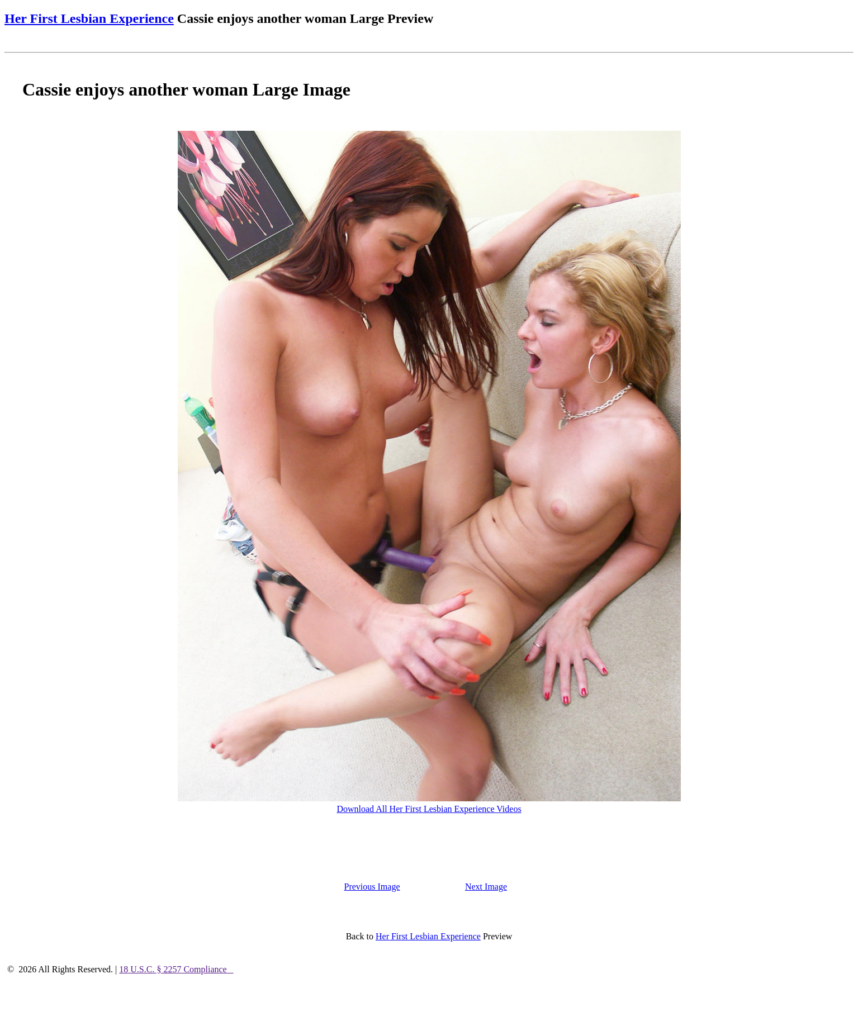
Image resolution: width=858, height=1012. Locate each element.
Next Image (486, 886)
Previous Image (372, 886)
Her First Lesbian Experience (89, 18)
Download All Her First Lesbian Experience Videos (428, 809)
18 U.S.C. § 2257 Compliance (176, 969)
